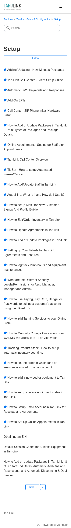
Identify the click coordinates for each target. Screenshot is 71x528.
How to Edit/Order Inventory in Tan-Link (33, 219)
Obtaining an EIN (15, 436)
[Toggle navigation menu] (60, 7)
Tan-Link (8, 19)
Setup (57, 19)
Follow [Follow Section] (35, 58)
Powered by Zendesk (54, 524)
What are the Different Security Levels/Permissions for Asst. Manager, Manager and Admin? (29, 284)
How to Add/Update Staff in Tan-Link (31, 184)
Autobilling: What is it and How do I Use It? (35, 194)
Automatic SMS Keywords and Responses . (36, 90)
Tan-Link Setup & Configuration (33, 19)
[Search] (32, 28)
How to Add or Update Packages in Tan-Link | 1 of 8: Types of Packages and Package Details (35, 130)
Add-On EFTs (16, 100)
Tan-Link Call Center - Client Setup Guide (35, 80)
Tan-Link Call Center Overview (27, 159)
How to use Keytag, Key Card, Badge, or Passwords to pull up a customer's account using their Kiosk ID (33, 304)
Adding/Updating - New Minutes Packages (35, 69)
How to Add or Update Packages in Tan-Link (37, 240)
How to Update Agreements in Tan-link (33, 230)
